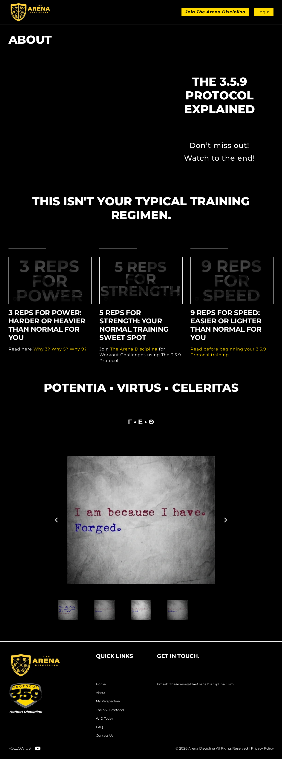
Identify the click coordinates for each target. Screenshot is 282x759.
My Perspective (108, 701)
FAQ (99, 727)
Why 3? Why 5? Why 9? (60, 349)
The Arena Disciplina (134, 349)
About (101, 693)
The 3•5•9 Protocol (110, 710)
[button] (56, 520)
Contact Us (104, 735)
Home (101, 684)
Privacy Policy (262, 748)
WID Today (104, 718)
